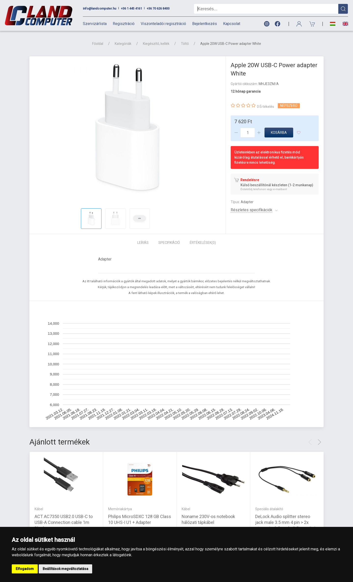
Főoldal (97, 44)
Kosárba (279, 133)
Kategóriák (123, 44)
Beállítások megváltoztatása (65, 569)
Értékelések (203, 243)
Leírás (143, 243)
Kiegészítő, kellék (156, 44)
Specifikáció (169, 243)
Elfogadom (25, 569)
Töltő (185, 44)
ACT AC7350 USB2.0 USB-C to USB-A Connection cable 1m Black (64, 522)
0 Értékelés (265, 107)
